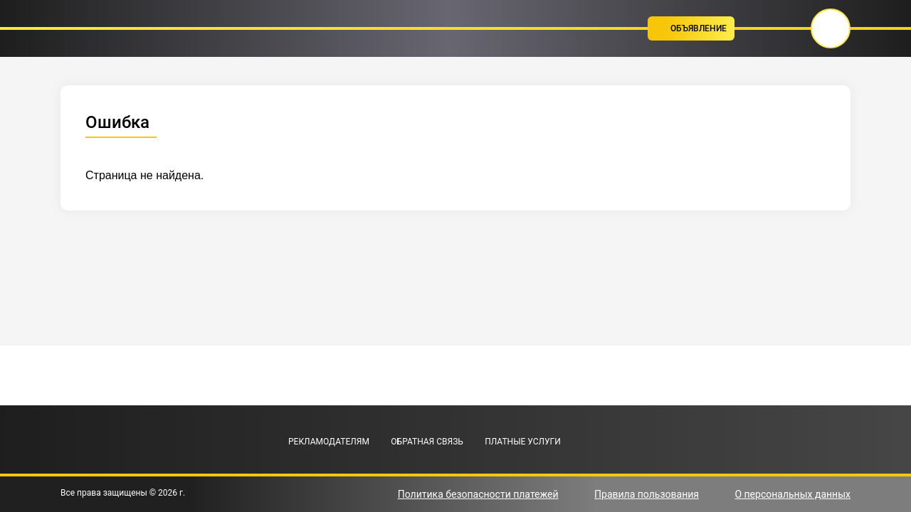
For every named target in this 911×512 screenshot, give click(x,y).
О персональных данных (792, 494)
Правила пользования (646, 494)
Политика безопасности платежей (478, 494)
